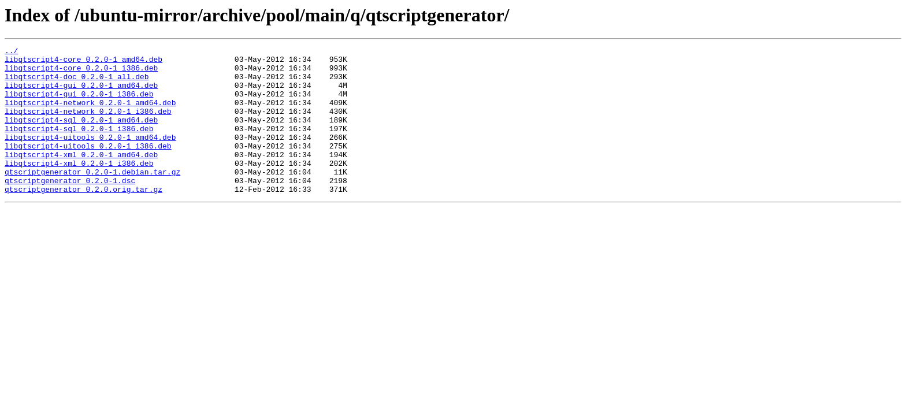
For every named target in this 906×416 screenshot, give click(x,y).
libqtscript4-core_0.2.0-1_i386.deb (81, 73)
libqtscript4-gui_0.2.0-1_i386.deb (79, 104)
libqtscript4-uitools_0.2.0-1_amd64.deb (90, 156)
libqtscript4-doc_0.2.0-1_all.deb (77, 83)
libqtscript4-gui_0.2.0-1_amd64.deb (81, 93)
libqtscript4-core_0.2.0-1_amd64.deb (83, 62)
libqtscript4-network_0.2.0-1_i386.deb (88, 125)
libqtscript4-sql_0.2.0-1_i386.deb (79, 145)
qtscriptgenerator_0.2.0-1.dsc (70, 208)
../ (11, 52)
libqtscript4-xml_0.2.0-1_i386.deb (79, 187)
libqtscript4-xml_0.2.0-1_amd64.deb (81, 177)
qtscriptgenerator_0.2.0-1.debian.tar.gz (92, 197)
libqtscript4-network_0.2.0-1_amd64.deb (90, 114)
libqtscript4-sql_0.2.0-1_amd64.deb (81, 135)
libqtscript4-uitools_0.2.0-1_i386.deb (88, 166)
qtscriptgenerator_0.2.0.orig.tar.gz (83, 218)
